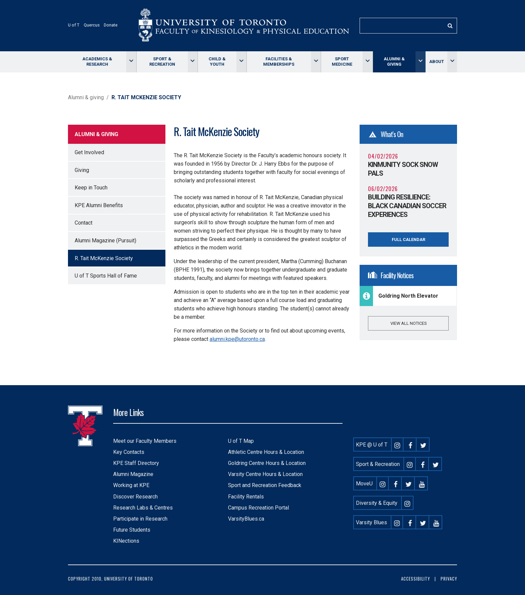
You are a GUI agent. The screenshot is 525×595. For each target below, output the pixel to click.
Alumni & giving (394, 61)
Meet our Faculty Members (144, 441)
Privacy (449, 579)
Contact (83, 223)
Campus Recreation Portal (258, 507)
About (436, 61)
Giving (82, 170)
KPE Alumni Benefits (99, 205)
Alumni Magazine (133, 474)
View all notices (408, 323)
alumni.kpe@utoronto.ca (237, 339)
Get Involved (89, 152)
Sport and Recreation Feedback (264, 485)
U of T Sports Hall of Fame (106, 276)
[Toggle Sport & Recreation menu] (193, 61)
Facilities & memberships (278, 61)
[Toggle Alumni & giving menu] (420, 61)
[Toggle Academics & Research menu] (131, 61)
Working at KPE (131, 485)
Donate (111, 24)
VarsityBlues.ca (246, 519)
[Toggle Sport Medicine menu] (367, 61)
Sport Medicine (342, 61)
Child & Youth (217, 61)
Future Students (131, 530)
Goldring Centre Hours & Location (267, 463)
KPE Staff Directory (136, 463)
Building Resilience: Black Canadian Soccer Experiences (407, 206)
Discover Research (135, 496)
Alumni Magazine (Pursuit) (105, 240)
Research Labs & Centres (143, 507)
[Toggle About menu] (452, 61)
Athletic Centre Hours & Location (266, 452)
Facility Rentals (246, 496)
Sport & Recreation (162, 61)
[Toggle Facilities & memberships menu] (316, 61)
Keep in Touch (91, 187)
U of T (73, 24)
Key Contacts (128, 452)
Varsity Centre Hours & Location (265, 474)
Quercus (92, 24)
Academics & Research (97, 61)
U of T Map (241, 441)
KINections (126, 541)
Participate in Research (140, 519)
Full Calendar (408, 239)
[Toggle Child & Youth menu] (241, 61)
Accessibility (415, 579)
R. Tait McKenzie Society (104, 258)
